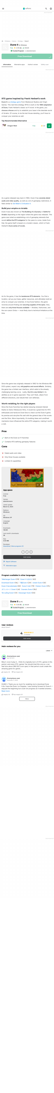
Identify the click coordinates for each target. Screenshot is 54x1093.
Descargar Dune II (25, 593)
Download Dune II (8, 583)
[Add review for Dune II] (18, 48)
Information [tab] (7, 64)
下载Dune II (23, 583)
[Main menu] (3, 8)
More (27, 699)
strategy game (15, 102)
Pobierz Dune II (41, 586)
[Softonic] (27, 8)
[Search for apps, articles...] (46, 8)
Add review (27, 557)
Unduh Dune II (38, 583)
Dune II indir (26, 586)
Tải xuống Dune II (8, 593)
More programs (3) (17, 546)
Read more (6, 691)
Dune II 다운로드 (26, 579)
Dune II (18, 45)
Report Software (9, 562)
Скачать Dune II (27, 589)
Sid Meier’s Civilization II (21, 204)
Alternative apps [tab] (19, 64)
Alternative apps (10, 565)
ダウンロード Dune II (9, 589)
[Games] (14, 41)
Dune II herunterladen (9, 586)
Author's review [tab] (33, 64)
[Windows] (7, 41)
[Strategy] (20, 41)
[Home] (2, 41)
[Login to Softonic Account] (51, 8)
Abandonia (6, 546)
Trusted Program (17, 51)
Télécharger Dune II (9, 579)
